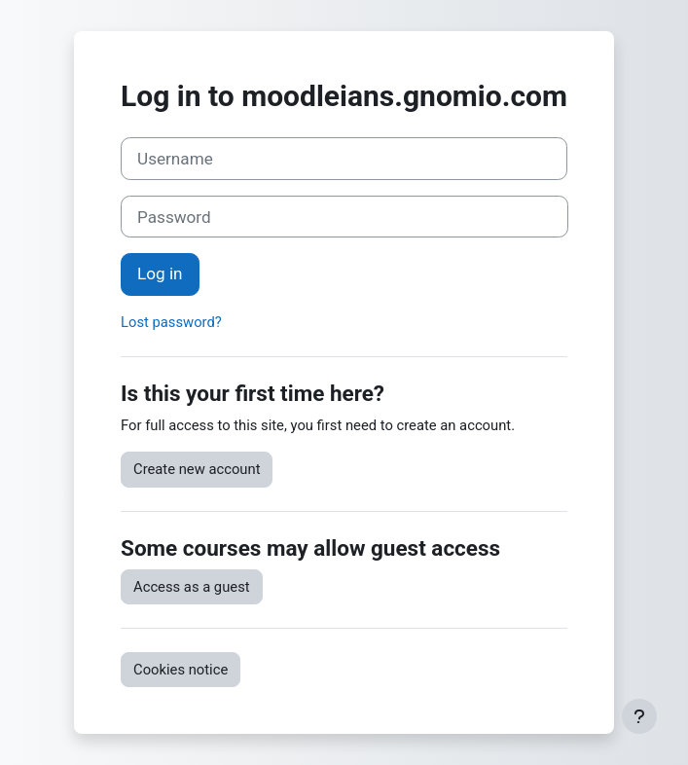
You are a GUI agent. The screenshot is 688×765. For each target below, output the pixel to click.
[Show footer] (639, 716)
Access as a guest (191, 587)
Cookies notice (180, 669)
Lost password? (171, 322)
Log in (159, 273)
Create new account (196, 469)
